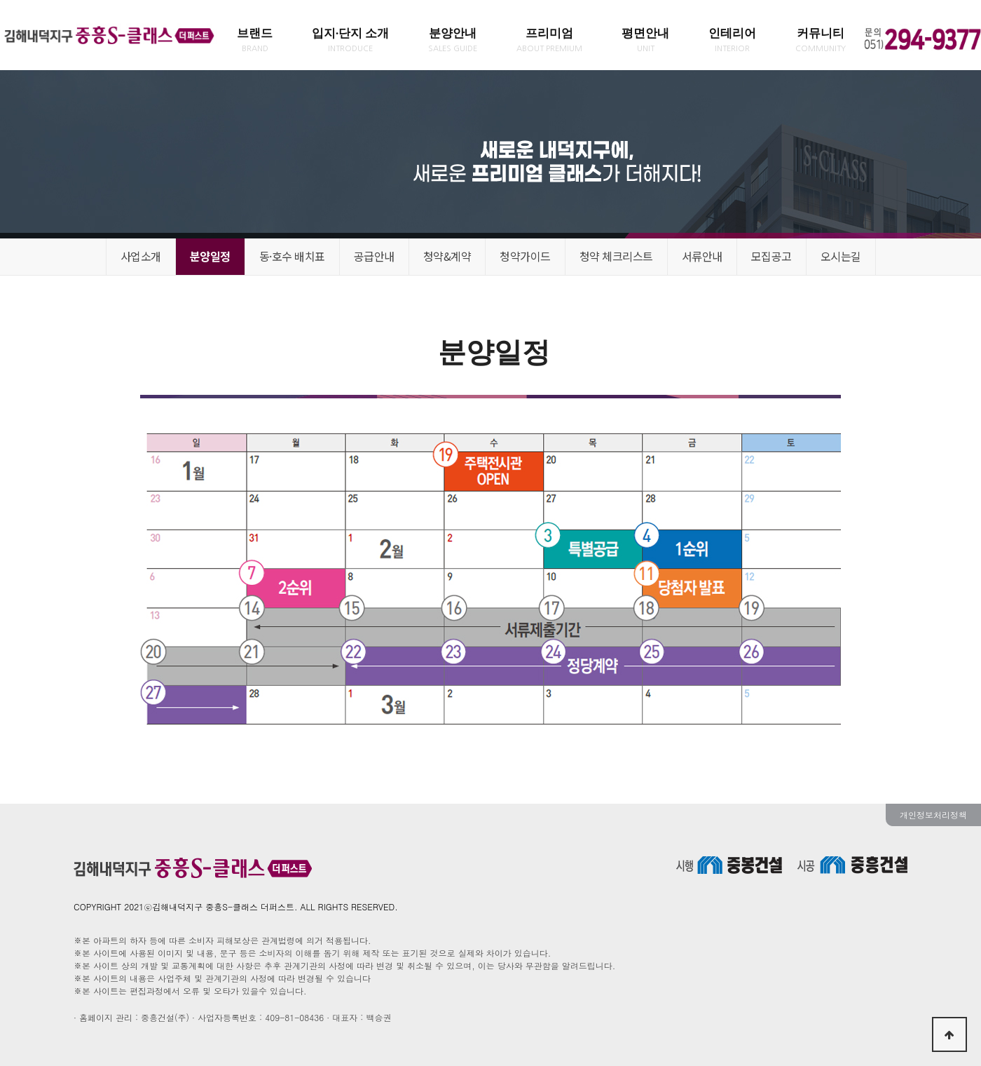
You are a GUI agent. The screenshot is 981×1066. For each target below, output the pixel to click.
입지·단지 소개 (350, 40)
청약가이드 (525, 256)
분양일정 (210, 256)
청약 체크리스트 (616, 256)
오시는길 (841, 256)
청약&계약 (447, 256)
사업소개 (141, 256)
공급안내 (374, 256)
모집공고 (771, 256)
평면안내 (645, 40)
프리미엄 (549, 40)
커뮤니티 (820, 40)
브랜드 (255, 40)
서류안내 (702, 256)
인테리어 (732, 40)
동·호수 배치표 (292, 256)
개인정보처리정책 (933, 815)
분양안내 (452, 40)
